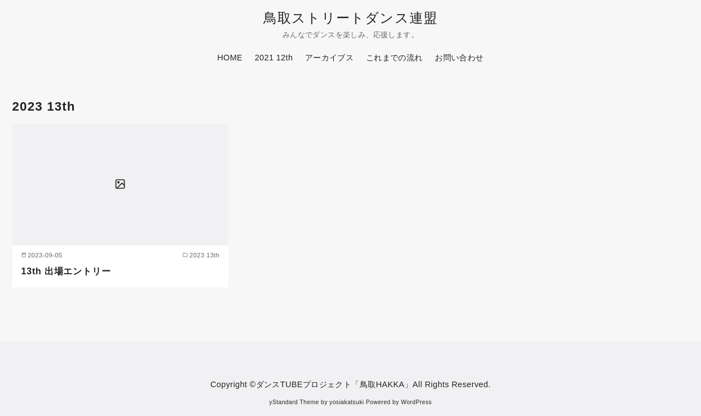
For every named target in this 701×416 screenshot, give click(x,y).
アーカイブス (329, 57)
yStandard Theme (294, 402)
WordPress (416, 402)
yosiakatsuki (346, 402)
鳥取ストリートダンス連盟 (350, 17)
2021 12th (274, 57)
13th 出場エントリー (66, 271)
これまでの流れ (394, 57)
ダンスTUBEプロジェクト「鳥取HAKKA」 (334, 384)
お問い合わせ (459, 57)
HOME (230, 57)
